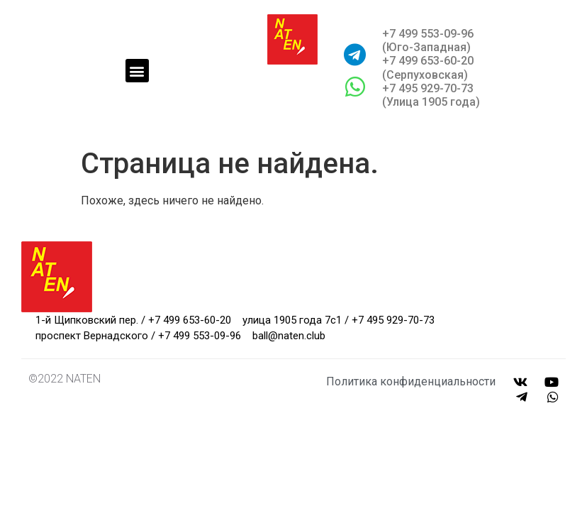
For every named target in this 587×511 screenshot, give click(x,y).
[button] (137, 70)
